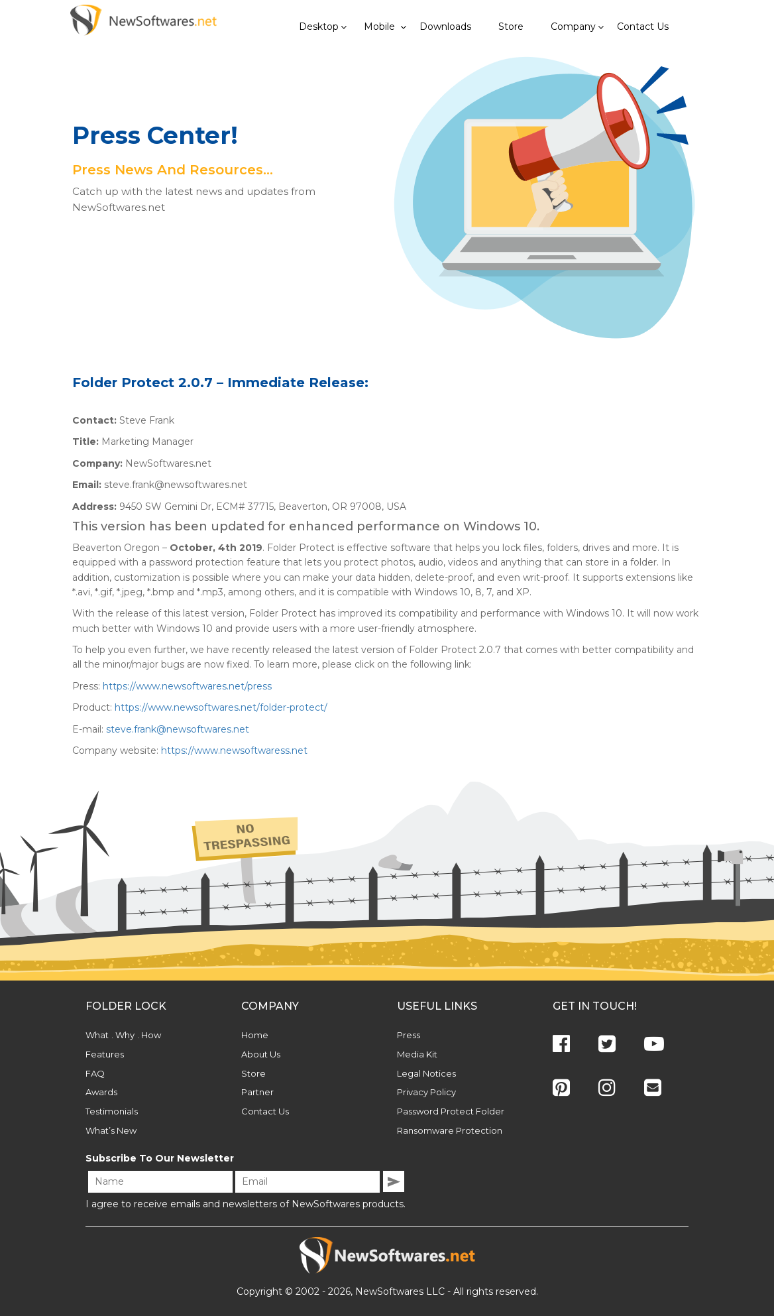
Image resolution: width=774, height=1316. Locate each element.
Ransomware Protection (449, 1130)
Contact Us (265, 1111)
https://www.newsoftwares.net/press (187, 686)
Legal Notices (426, 1073)
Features (104, 1054)
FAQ (95, 1073)
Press (408, 1035)
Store (253, 1073)
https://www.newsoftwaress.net (234, 750)
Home (254, 1035)
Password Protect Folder (450, 1111)
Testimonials (111, 1111)
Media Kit (417, 1054)
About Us (260, 1054)
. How (149, 1035)
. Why (123, 1035)
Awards (101, 1092)
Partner (257, 1092)
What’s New (111, 1130)
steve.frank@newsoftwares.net (177, 729)
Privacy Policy (426, 1092)
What (97, 1035)
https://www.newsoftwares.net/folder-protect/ (221, 707)
